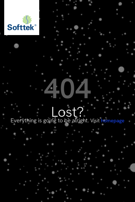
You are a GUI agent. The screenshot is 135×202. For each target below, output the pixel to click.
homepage (112, 120)
